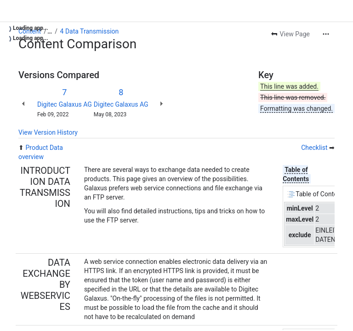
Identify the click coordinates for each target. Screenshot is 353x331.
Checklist (314, 147)
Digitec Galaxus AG (64, 104)
